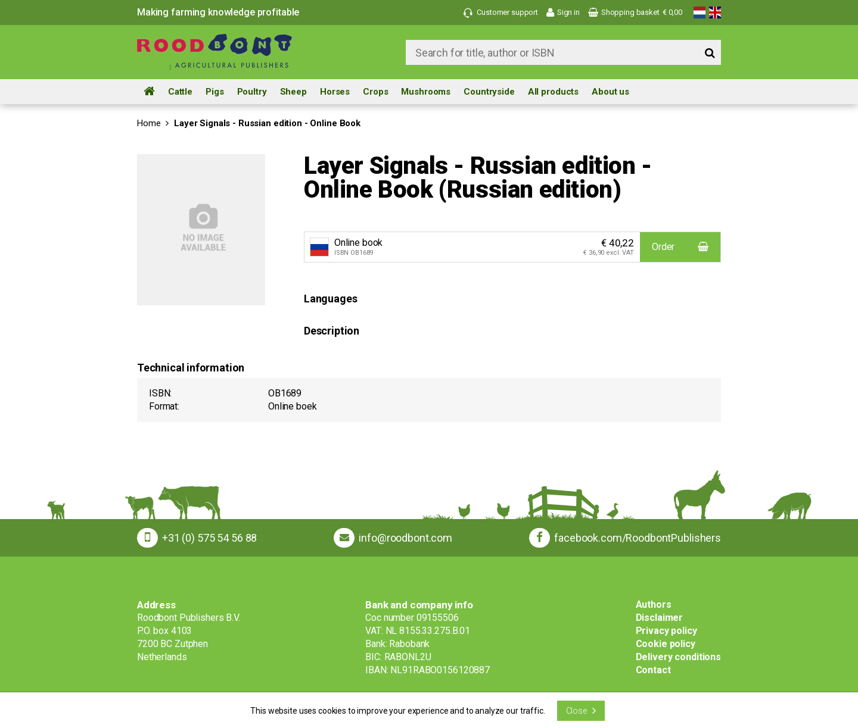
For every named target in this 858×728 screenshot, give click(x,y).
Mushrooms (425, 91)
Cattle (180, 91)
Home (148, 123)
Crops (375, 91)
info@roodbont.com (405, 538)
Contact (653, 670)
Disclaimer (659, 617)
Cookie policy (665, 643)
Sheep (293, 91)
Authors (654, 604)
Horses (335, 91)
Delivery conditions (678, 657)
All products (553, 91)
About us (610, 91)
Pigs (214, 91)
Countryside (489, 91)
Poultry (252, 91)
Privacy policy (666, 630)
